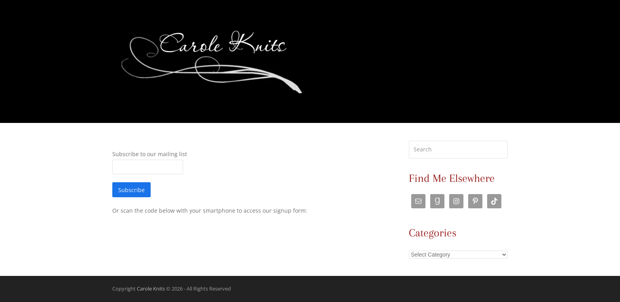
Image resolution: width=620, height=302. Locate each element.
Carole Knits (151, 288)
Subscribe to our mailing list (149, 154)
